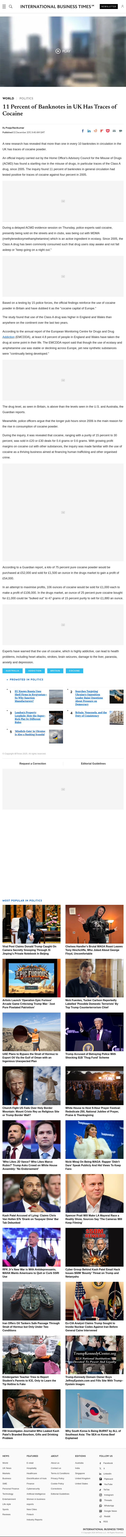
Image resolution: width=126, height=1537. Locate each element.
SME (4, 1483)
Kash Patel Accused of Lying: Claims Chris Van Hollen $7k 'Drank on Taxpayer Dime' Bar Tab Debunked (30, 1219)
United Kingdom (82, 1478)
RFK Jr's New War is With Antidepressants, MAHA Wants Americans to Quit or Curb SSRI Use (30, 1273)
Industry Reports (34, 1519)
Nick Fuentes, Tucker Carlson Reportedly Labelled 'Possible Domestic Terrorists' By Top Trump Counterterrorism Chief (91, 1004)
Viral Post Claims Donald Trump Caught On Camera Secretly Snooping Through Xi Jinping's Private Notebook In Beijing (29, 950)
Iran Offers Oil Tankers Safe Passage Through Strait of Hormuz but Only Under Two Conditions (31, 1327)
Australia (79, 1463)
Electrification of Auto (37, 1478)
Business (6, 1478)
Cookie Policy (57, 1483)
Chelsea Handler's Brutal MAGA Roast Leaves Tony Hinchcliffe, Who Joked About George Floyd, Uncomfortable (94, 950)
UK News (6, 1468)
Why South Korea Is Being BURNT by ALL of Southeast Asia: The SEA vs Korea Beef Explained (93, 1435)
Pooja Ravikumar (15, 127)
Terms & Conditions (60, 1473)
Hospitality (32, 1468)
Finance (30, 1483)
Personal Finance (10, 1488)
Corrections (56, 1488)
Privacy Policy (57, 1478)
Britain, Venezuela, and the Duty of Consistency (91, 714)
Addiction (8, 337)
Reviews (6, 1514)
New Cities (32, 1509)
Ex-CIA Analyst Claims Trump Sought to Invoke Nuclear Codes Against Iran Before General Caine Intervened (91, 1327)
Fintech (30, 1514)
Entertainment (9, 1499)
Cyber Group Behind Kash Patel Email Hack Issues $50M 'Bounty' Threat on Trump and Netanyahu (92, 1273)
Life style (6, 1504)
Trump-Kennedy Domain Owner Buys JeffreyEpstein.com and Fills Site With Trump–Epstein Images (94, 1381)
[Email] (114, 131)
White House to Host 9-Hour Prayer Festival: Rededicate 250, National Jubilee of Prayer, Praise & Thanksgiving (93, 1112)
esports (30, 1504)
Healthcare (32, 1473)
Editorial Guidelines (93, 763)
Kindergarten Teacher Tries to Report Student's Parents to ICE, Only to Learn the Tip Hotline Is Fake (29, 1381)
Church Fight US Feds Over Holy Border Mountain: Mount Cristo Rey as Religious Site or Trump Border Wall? (30, 1112)
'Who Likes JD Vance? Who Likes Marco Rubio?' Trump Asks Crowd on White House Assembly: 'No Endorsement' (29, 1165)
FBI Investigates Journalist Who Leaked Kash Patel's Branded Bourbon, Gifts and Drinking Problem (30, 1435)
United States (81, 1483)
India (77, 1468)
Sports (5, 1509)
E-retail (30, 1463)
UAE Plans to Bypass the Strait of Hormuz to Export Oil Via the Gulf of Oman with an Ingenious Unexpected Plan (30, 1058)
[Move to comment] (121, 131)
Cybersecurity (33, 1488)
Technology (7, 1494)
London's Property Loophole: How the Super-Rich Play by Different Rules (30, 717)
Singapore (80, 1473)
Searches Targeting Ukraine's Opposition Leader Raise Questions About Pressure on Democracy (89, 698)
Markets (6, 1473)
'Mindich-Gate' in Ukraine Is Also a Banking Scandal (30, 733)
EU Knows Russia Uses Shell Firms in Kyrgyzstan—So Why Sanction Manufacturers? (31, 696)
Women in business (36, 1499)
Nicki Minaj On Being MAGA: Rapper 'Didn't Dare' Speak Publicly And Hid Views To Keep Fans (93, 1165)
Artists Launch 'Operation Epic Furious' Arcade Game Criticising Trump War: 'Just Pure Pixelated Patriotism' (28, 1004)
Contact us (56, 1468)
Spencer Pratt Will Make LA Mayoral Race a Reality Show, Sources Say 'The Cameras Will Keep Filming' (93, 1219)
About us (55, 1463)
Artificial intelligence (36, 1494)
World (5, 1463)
